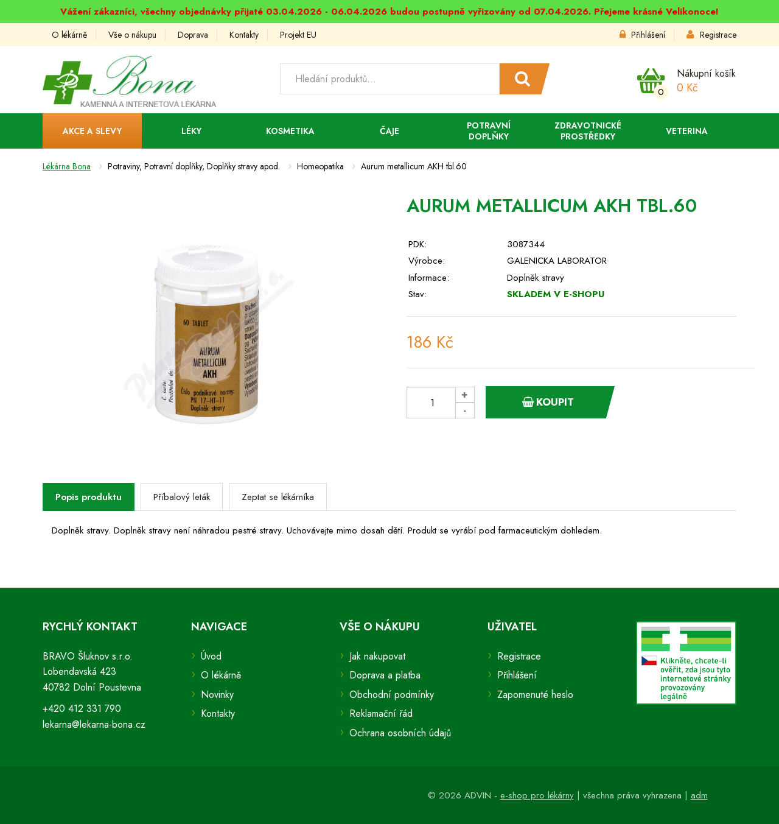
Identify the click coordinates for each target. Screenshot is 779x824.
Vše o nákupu (132, 35)
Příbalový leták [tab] (181, 497)
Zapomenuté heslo (535, 695)
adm (699, 795)
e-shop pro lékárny (537, 795)
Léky (191, 131)
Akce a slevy (92, 131)
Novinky (217, 695)
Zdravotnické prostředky (587, 131)
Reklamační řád (381, 713)
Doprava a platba (385, 675)
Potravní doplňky (489, 131)
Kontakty (244, 35)
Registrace (711, 35)
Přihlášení (642, 35)
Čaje (389, 131)
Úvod (211, 656)
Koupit (548, 402)
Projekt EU (298, 35)
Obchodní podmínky (391, 695)
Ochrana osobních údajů (400, 733)
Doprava (193, 35)
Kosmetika (290, 131)
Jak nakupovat (377, 656)
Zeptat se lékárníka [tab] (278, 497)
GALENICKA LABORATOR (557, 260)
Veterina (687, 131)
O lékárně (69, 35)
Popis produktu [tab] (88, 497)
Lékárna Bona (67, 166)
